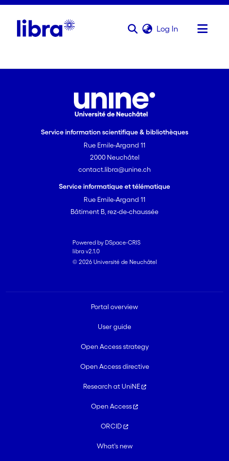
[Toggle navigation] (202, 28)
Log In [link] (168, 28)
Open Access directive (114, 366)
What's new (115, 446)
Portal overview (114, 307)
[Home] (46, 28)
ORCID (114, 426)
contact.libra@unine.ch (114, 169)
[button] (132, 28)
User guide (114, 326)
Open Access (114, 406)
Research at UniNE (114, 386)
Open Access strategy (115, 346)
